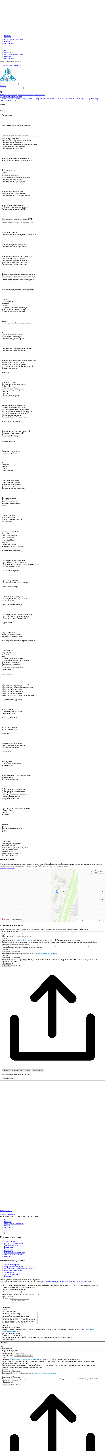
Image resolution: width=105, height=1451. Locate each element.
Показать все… (9, 1256)
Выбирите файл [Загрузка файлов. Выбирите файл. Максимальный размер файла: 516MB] (37, 1070)
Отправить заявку (8, 1078)
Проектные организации (13, 1270)
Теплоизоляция (9, 1241)
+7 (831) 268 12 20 (6, 95)
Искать (2, 88)
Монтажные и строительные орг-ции (71, 98)
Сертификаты (9, 43)
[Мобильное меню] (1, 47)
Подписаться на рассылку (11, 1337)
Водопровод (8, 1247)
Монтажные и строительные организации (19, 1268)
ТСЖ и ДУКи (11, 100)
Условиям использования (77, 1281)
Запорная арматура (11, 1245)
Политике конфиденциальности (55, 1281)
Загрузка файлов (7, 963)
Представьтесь (8, 934)
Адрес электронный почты (11, 1294)
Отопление (8, 1249)
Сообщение (6, 1309)
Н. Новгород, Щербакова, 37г (10, 65)
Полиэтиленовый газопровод (14, 1253)
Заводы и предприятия (24, 98)
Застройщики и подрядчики (45, 98)
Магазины (7, 38)
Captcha (4, 938)
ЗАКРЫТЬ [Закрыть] (4, 1346)
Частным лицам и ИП (12, 1274)
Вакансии (7, 41)
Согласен (5, 950)
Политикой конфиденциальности (24, 940)
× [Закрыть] (1, 1350)
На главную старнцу (7, 868)
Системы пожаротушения (13, 1254)
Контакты (7, 36)
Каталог (3, 86)
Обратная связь (8, 936)
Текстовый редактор (9, 1313)
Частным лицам (7, 98)
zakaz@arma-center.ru (20, 95)
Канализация (8, 1251)
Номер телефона (8, 1296)
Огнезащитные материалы (13, 1243)
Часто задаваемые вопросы (14, 39)
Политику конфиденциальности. (46, 954)
